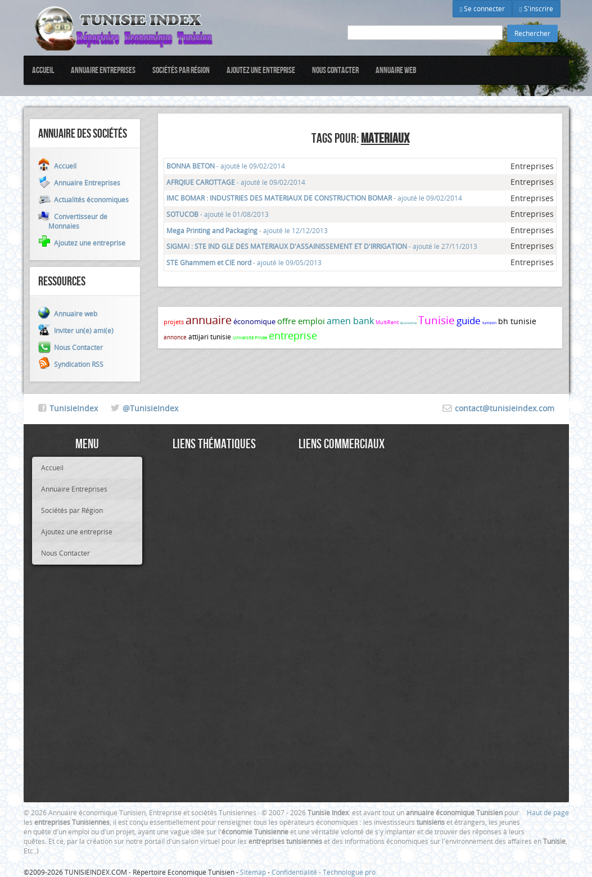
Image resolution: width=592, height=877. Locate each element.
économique (254, 321)
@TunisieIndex (150, 408)
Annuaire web (396, 70)
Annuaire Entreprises (103, 70)
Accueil (43, 70)
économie (408, 323)
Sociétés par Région (181, 70)
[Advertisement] (214, 625)
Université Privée (250, 337)
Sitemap (253, 871)
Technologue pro (349, 871)
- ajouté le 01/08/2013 (217, 214)
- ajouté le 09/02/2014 (225, 165)
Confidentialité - (297, 871)
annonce (175, 337)
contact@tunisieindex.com (504, 408)
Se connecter (482, 8)
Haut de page (548, 812)
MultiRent (387, 322)
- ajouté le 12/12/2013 (247, 230)
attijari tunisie (209, 336)
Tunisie (436, 320)
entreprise (293, 335)
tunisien (489, 322)
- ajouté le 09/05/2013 (244, 262)
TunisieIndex (73, 408)
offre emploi (301, 320)
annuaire (209, 320)
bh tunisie (517, 321)
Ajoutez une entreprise (261, 70)
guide (469, 320)
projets (174, 321)
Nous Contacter (335, 70)
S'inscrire (536, 8)
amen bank (350, 321)
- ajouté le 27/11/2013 (321, 246)
